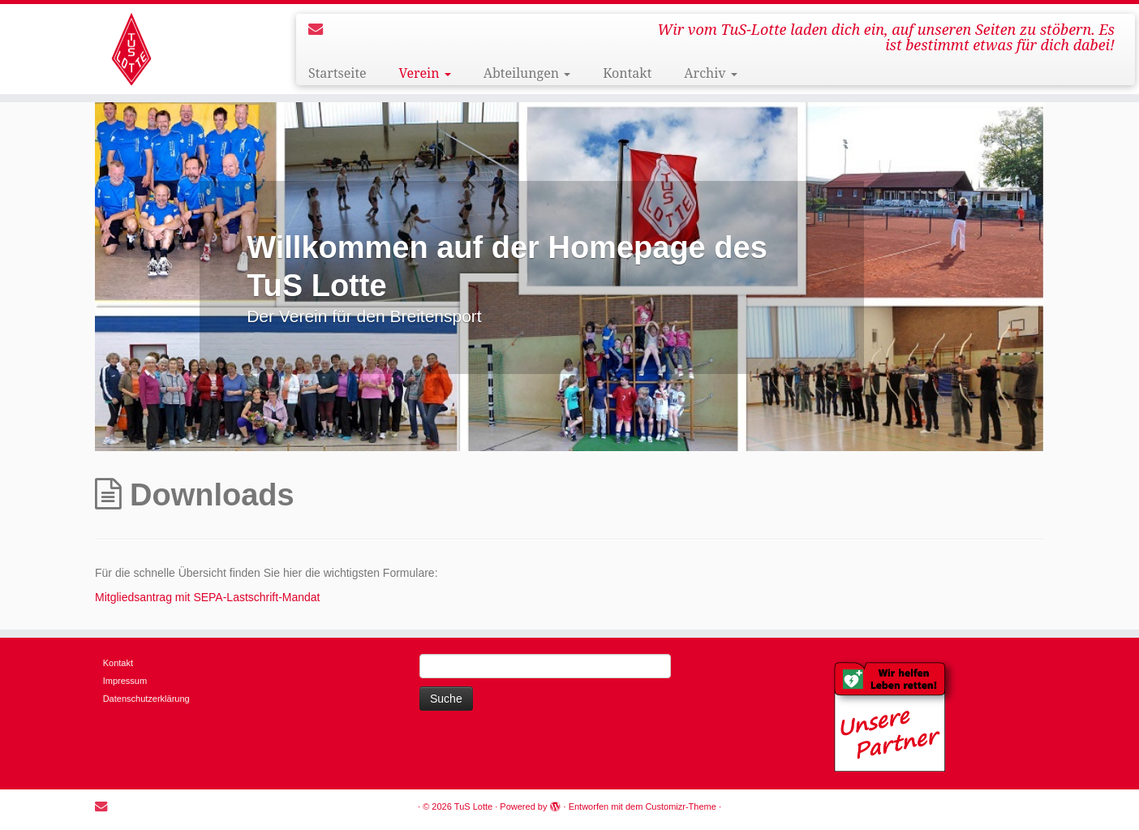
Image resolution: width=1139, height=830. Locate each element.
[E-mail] (320, 29)
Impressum (125, 681)
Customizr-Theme (680, 806)
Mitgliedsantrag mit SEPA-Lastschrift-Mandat (207, 597)
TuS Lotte (473, 806)
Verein (425, 73)
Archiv (710, 73)
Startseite (337, 73)
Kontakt (627, 73)
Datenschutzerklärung (146, 698)
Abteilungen (527, 73)
